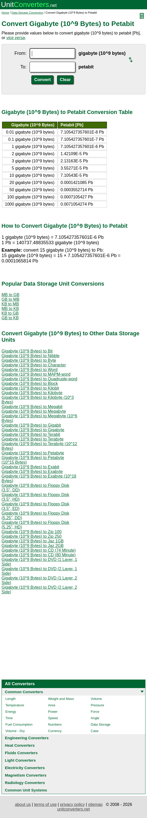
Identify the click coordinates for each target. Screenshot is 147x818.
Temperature (14, 705)
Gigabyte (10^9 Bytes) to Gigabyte (33, 430)
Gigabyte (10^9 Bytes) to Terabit (31, 434)
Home (5, 12)
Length (10, 699)
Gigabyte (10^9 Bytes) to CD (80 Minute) (39, 555)
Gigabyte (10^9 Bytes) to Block (30, 383)
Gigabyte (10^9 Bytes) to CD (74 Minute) (39, 550)
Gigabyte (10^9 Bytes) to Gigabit (31, 425)
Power (53, 712)
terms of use (45, 804)
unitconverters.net (73, 809)
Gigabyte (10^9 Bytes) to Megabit (32, 406)
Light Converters (20, 760)
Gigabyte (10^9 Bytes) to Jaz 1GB (32, 541)
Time (9, 718)
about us (23, 804)
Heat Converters (20, 745)
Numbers (55, 724)
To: (23, 66)
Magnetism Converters (26, 775)
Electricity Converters (25, 768)
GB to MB (10, 299)
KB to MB (10, 304)
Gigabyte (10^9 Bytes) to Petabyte (33, 453)
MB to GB (10, 295)
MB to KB (10, 308)
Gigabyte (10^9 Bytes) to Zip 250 (31, 536)
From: (20, 53)
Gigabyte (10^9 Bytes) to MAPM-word (36, 374)
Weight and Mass (61, 699)
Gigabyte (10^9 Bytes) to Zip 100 (31, 532)
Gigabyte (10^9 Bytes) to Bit (27, 351)
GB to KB (10, 318)
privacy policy (72, 804)
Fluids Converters (21, 753)
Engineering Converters (27, 738)
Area (51, 705)
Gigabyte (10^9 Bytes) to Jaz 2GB (32, 545)
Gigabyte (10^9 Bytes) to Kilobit (30, 388)
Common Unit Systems (26, 790)
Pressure (97, 705)
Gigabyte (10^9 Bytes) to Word (30, 369)
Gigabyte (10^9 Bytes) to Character (34, 365)
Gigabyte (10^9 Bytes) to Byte (29, 360)
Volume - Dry (15, 731)
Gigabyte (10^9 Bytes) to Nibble (30, 356)
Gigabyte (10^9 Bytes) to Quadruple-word (39, 379)
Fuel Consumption (19, 724)
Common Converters (24, 692)
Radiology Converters (25, 782)
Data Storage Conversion (27, 12)
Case (94, 731)
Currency (55, 731)
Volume (96, 699)
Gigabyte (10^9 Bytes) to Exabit (30, 467)
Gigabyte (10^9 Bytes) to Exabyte (32, 471)
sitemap (95, 804)
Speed (53, 718)
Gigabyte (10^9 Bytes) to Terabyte (32, 439)
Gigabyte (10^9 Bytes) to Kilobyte (32, 393)
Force (95, 712)
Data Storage (101, 724)
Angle (95, 718)
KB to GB (10, 313)
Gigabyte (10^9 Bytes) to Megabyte (34, 411)
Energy (10, 712)
